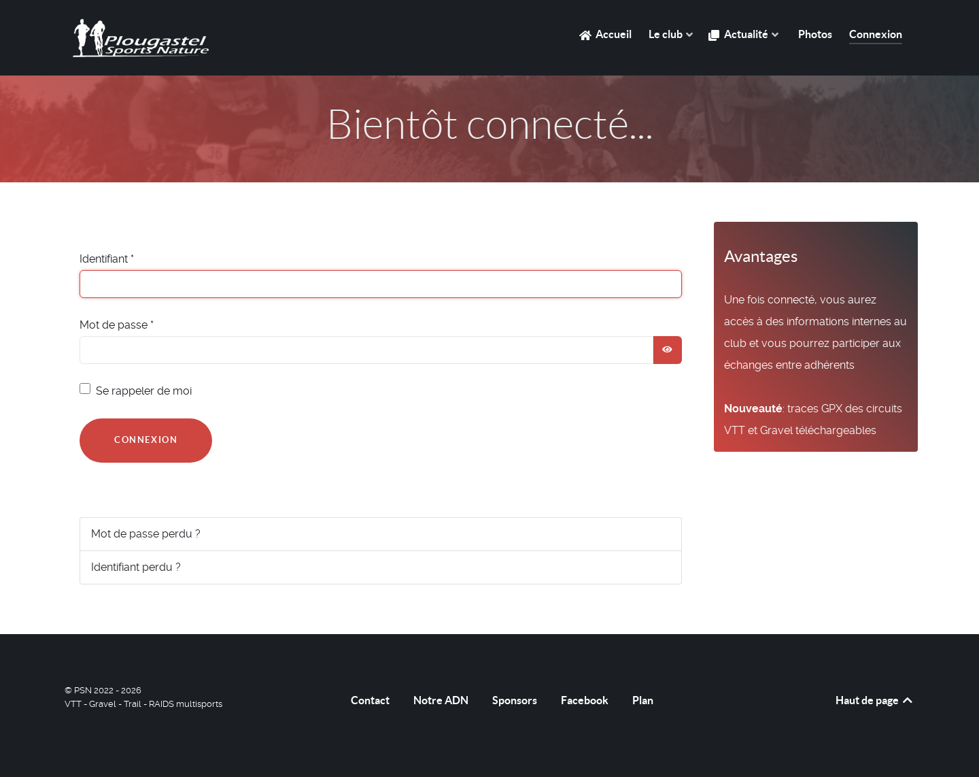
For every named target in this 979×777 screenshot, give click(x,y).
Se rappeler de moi (144, 390)
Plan (642, 700)
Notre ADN (440, 700)
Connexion (145, 440)
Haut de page (875, 700)
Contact (370, 700)
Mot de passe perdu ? (146, 533)
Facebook (584, 700)
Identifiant (107, 258)
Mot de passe (117, 324)
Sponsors (514, 700)
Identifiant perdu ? (136, 567)
